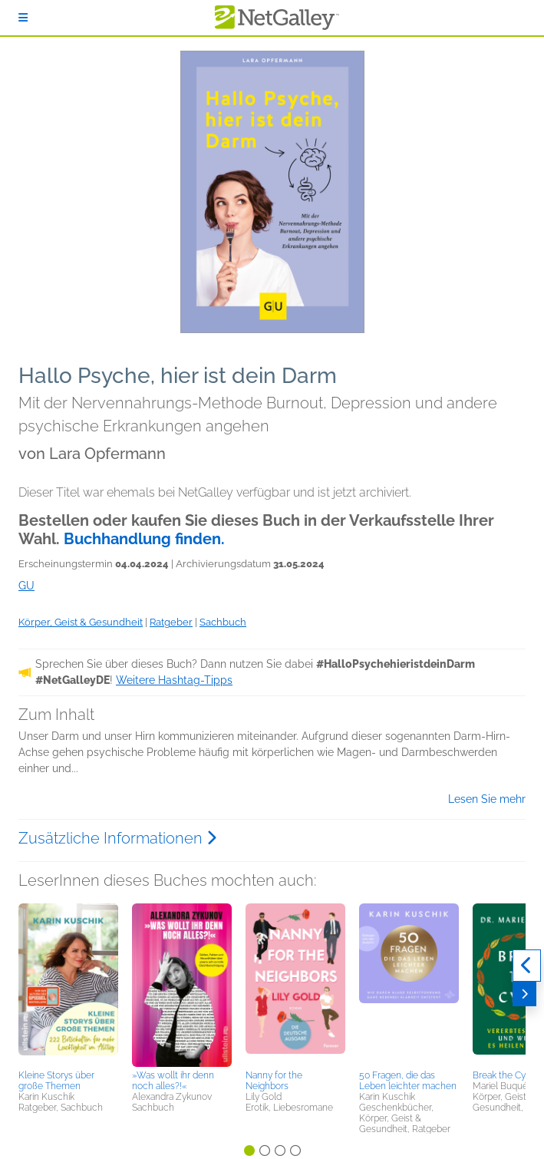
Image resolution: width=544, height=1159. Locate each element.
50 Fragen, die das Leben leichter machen (408, 1080)
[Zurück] (527, 965)
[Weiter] (524, 994)
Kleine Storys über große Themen (56, 1080)
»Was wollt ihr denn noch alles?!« (173, 1080)
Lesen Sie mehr (487, 799)
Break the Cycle (506, 1075)
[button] (68, 984)
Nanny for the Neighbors (274, 1080)
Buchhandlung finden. (144, 539)
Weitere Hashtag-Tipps (174, 680)
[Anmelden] (23, 17)
